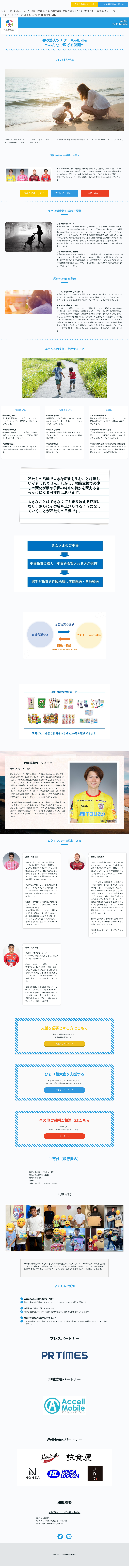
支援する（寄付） (64, 193)
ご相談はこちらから (64, 1044)
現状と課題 (36, 11)
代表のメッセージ (106, 11)
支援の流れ (90, 11)
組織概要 (45, 15)
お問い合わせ (95, 193)
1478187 (38, 1181)
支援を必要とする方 (34, 193)
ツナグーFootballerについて (15, 11)
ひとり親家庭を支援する (113, 4)
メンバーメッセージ (13, 15)
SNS (54, 15)
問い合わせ (64, 1136)
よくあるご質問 (32, 15)
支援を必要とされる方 (85, 4)
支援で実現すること (73, 11)
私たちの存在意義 (52, 11)
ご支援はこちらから (64, 1090)
